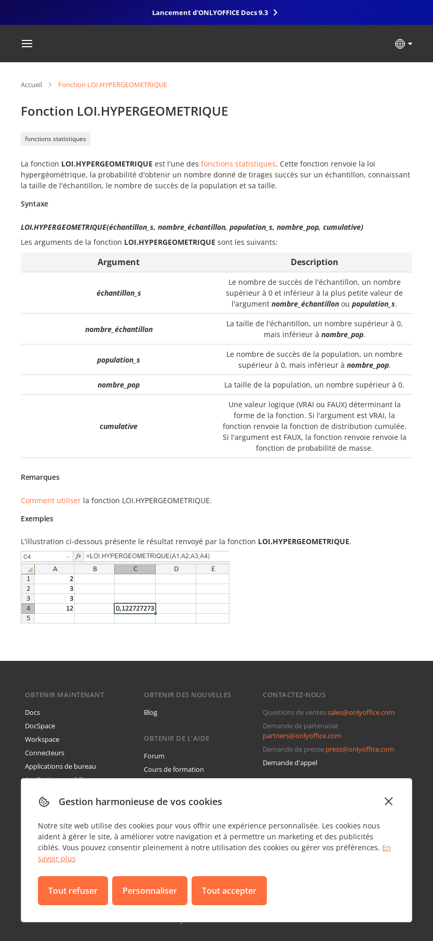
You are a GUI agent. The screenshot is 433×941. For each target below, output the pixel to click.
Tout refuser (73, 890)
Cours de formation (174, 769)
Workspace (42, 739)
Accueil (31, 84)
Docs (32, 712)
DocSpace (40, 725)
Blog (150, 712)
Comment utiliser (51, 500)
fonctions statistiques (55, 138)
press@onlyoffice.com (360, 749)
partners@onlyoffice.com (302, 735)
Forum (154, 755)
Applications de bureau (60, 766)
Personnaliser (150, 890)
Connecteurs (44, 752)
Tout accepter (229, 890)
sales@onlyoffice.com (361, 712)
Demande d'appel (290, 762)
